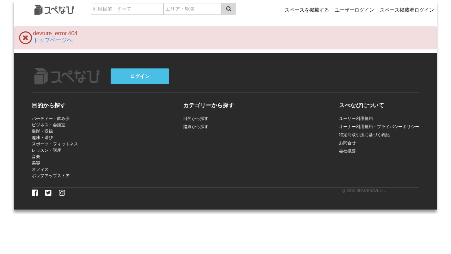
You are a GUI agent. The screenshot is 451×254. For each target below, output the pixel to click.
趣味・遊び (42, 137)
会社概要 (347, 151)
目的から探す (196, 118)
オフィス (40, 169)
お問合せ (347, 142)
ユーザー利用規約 (356, 118)
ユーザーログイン (354, 10)
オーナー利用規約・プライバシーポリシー (379, 126)
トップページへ (53, 40)
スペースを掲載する (307, 10)
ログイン (140, 76)
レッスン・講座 (46, 150)
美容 (36, 163)
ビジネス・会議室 (49, 124)
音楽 (36, 156)
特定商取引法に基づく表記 (364, 134)
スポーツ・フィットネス (55, 143)
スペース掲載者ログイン (407, 10)
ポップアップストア (51, 175)
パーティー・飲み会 (51, 118)
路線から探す (196, 126)
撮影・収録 (42, 131)
